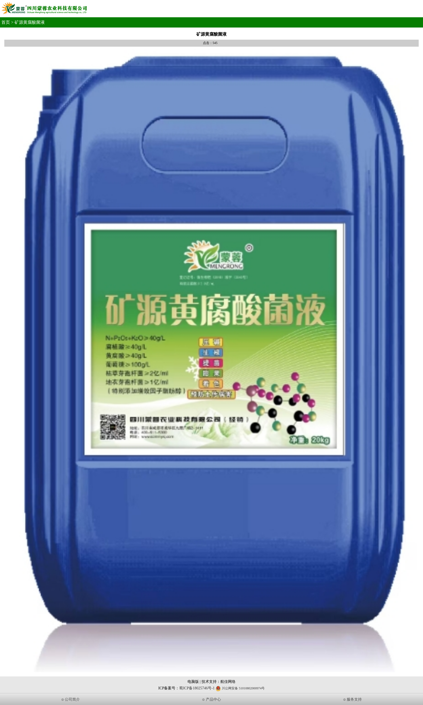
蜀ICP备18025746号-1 (196, 688)
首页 (5, 22)
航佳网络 (228, 682)
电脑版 (193, 682)
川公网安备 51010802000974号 (240, 688)
